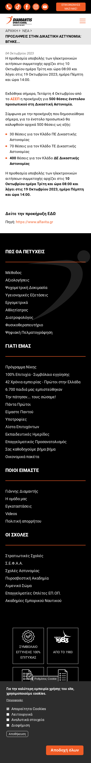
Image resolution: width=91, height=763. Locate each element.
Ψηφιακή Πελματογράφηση (28, 332)
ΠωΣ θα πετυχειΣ (25, 251)
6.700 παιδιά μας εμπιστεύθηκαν (33, 389)
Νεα (25, 31)
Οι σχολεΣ (16, 534)
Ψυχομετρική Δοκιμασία (26, 287)
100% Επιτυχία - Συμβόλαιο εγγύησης (37, 374)
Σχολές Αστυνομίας (22, 570)
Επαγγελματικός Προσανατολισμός (36, 441)
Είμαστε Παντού (19, 412)
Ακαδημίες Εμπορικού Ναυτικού (33, 600)
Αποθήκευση (17, 734)
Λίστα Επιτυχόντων (22, 427)
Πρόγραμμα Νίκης (21, 367)
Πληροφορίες (14, 700)
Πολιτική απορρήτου (23, 521)
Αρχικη (11, 31)
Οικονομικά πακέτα (22, 456)
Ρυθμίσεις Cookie (45, 678)
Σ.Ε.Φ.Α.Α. (14, 563)
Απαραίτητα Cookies (28, 709)
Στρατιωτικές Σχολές (24, 556)
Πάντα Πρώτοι (18, 404)
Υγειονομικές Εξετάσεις (26, 295)
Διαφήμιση (20, 725)
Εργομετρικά (16, 302)
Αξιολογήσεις (17, 280)
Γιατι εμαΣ (18, 346)
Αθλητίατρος (16, 310)
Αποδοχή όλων (65, 750)
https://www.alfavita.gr (34, 222)
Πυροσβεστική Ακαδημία (27, 578)
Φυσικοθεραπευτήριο (24, 325)
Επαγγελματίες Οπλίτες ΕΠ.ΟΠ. (33, 593)
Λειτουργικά (21, 714)
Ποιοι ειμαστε (22, 470)
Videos (11, 513)
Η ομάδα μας (16, 498)
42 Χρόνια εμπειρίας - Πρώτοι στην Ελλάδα (42, 382)
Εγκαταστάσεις (18, 506)
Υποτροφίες (16, 419)
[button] (83, 21)
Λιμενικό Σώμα (18, 585)
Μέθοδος (13, 272)
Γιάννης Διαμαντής (21, 491)
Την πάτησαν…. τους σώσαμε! (30, 397)
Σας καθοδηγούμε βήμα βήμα (30, 449)
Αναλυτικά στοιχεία (27, 720)
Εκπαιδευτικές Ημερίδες (27, 434)
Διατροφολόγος (19, 317)
